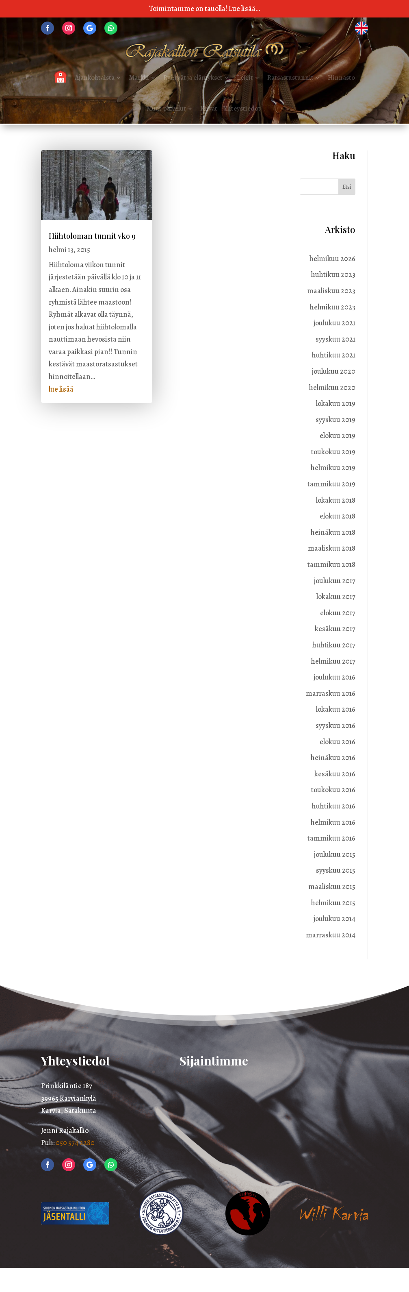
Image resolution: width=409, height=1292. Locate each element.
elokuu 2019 (337, 435)
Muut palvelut (166, 108)
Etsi (346, 187)
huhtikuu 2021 (333, 355)
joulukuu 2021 (334, 323)
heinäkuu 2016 (333, 758)
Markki (139, 77)
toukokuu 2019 (333, 452)
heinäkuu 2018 (333, 532)
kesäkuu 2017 (335, 629)
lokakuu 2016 (335, 709)
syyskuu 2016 (335, 725)
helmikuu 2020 (332, 387)
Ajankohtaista (95, 77)
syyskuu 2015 (335, 870)
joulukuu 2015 (334, 854)
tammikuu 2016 (331, 838)
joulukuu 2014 (334, 919)
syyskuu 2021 (335, 339)
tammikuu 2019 (331, 484)
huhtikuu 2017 (333, 645)
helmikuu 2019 (333, 468)
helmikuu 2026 (332, 259)
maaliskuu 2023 (331, 291)
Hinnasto (341, 77)
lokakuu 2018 (335, 500)
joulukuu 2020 (333, 371)
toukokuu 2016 (333, 790)
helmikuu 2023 (332, 307)
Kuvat (208, 108)
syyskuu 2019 (335, 420)
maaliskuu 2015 (331, 886)
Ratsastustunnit (290, 77)
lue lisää (61, 389)
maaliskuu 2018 (331, 548)
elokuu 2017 (337, 613)
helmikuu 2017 (333, 661)
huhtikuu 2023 (333, 274)
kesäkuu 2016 (334, 774)
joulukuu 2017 (334, 581)
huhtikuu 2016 (333, 806)
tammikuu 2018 (331, 564)
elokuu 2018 (337, 516)
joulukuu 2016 (334, 677)
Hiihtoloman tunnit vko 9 (92, 236)
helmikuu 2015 (333, 903)
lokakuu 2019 (335, 403)
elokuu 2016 (337, 742)
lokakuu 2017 (335, 596)
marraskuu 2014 (330, 935)
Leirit (245, 77)
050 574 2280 (75, 1143)
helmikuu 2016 (333, 822)
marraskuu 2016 (330, 693)
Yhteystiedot (242, 108)
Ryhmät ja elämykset (193, 77)
